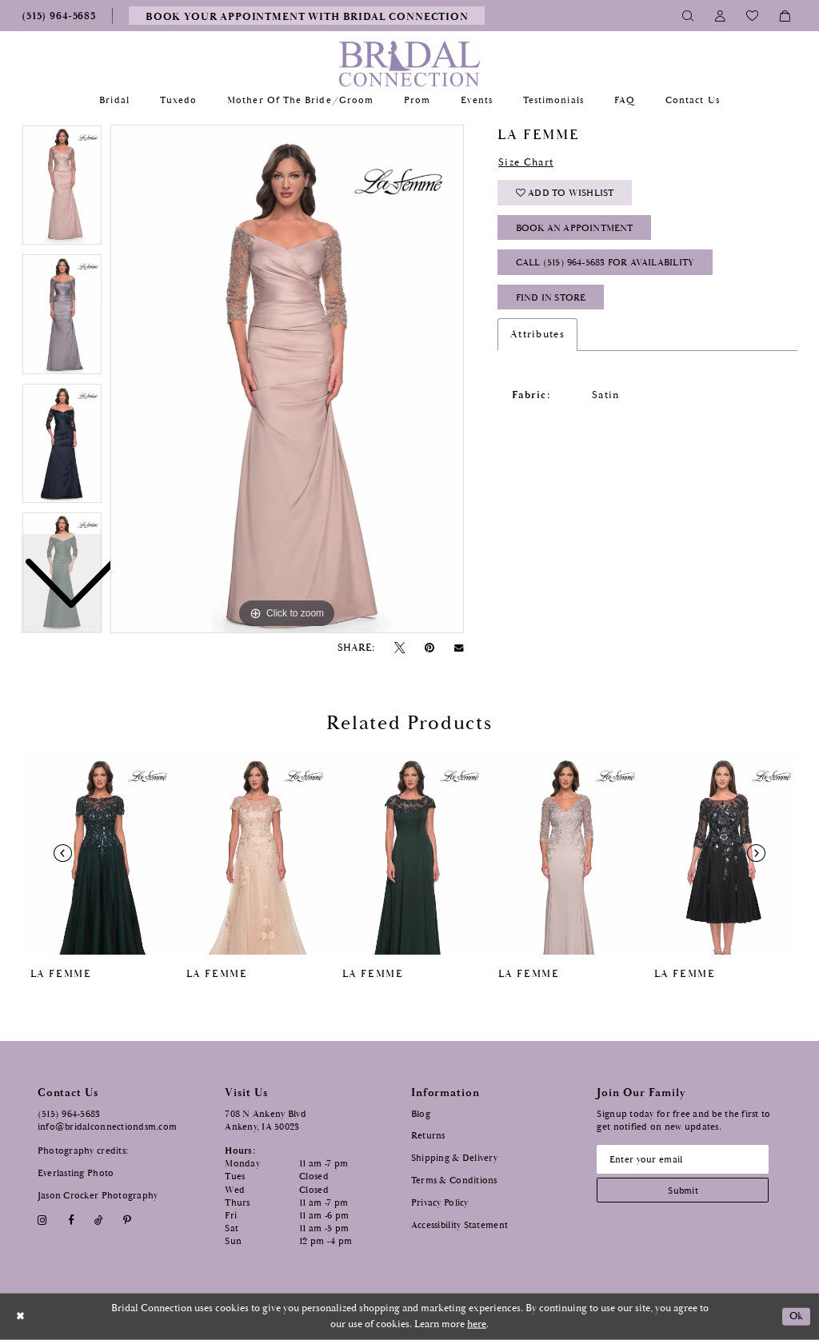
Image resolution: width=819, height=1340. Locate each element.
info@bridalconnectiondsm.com (108, 1127)
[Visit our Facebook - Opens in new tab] (70, 1220)
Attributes (537, 334)
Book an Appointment (574, 228)
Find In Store (551, 298)
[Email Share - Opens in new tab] (459, 648)
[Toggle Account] (721, 15)
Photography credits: (83, 1151)
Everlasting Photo (76, 1173)
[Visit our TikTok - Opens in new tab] (98, 1220)
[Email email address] (683, 1159)
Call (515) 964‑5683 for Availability (605, 263)
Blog (420, 1114)
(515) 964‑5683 (69, 1114)
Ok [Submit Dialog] (796, 1316)
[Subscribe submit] (683, 1190)
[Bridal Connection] (409, 63)
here (476, 1324)
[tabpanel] (287, 379)
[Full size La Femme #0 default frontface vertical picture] (287, 379)
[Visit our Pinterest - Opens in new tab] (127, 1220)
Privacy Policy (440, 1203)
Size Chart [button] (525, 162)
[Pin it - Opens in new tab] (430, 648)
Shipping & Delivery (454, 1158)
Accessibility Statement (459, 1225)
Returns (428, 1136)
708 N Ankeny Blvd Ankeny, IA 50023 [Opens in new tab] (265, 1120)
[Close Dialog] (20, 1316)
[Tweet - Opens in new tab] (399, 648)
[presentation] (99, 853)
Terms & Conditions (454, 1180)
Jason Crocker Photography (98, 1196)
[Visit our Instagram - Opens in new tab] (43, 1220)
